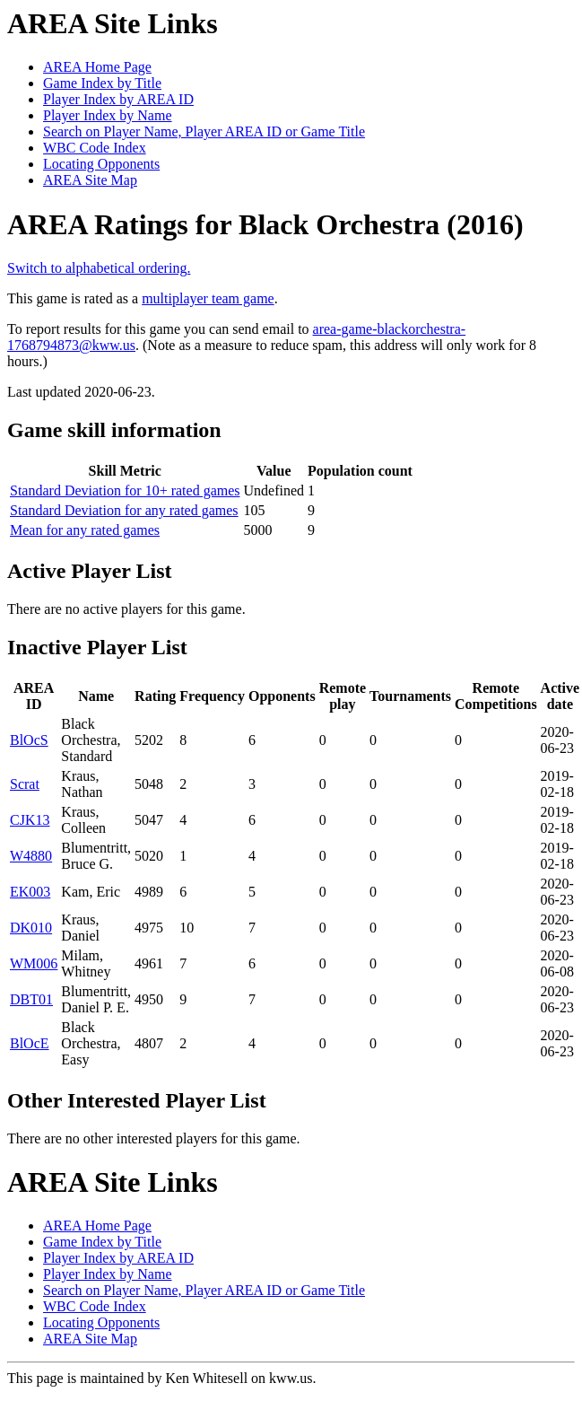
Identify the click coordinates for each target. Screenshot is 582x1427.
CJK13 (29, 819)
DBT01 (31, 999)
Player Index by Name (107, 115)
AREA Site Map (90, 180)
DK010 (31, 927)
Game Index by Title (102, 83)
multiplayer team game (208, 298)
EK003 (30, 891)
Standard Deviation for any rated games (124, 510)
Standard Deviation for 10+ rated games (125, 490)
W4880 (31, 855)
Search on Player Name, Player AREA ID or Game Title (204, 131)
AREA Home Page (97, 66)
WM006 (33, 963)
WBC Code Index (94, 147)
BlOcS (29, 740)
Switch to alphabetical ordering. (98, 268)
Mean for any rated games (85, 530)
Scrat (24, 784)
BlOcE (29, 1043)
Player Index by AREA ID (118, 99)
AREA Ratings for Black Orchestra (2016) (265, 224)
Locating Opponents (101, 163)
